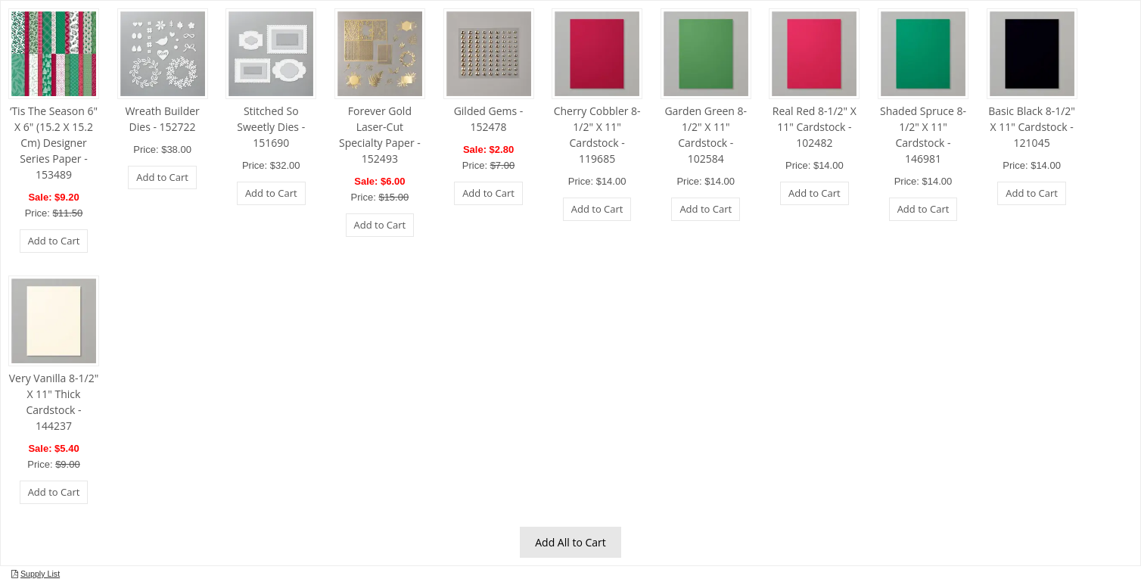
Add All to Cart (570, 542)
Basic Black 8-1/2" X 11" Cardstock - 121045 (1031, 127)
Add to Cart (54, 240)
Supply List (40, 573)
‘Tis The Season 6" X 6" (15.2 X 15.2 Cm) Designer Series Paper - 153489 (54, 143)
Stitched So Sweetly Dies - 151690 (271, 127)
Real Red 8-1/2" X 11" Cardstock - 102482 (815, 127)
